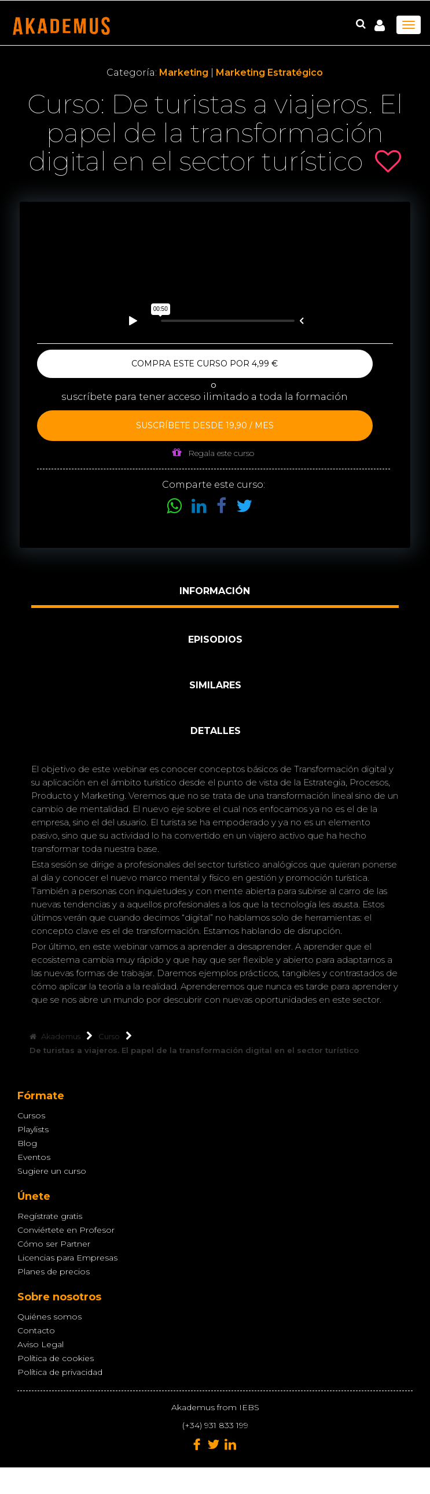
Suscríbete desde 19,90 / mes (205, 425)
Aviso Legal (40, 1344)
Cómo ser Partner (53, 1244)
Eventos (33, 1157)
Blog (27, 1143)
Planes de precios (53, 1271)
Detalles (215, 730)
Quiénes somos (49, 1316)
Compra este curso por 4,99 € (204, 363)
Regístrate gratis (49, 1216)
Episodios (215, 639)
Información (214, 590)
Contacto (36, 1330)
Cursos (31, 1115)
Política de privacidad (59, 1372)
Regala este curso (213, 452)
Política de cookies (55, 1358)
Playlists (33, 1129)
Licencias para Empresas (67, 1257)
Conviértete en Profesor (66, 1230)
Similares (215, 685)
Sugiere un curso (51, 1171)
